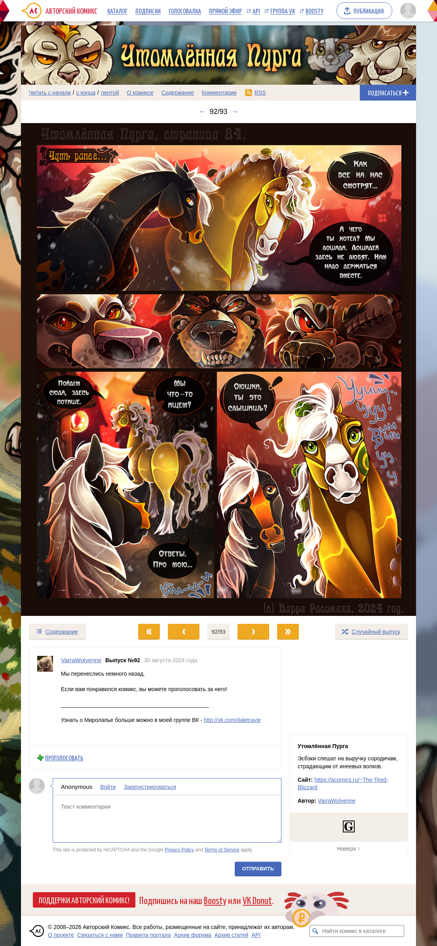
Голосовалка (185, 10)
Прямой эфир (225, 10)
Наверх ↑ (348, 848)
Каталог (117, 10)
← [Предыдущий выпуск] (201, 112)
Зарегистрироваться (150, 787)
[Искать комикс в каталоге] (315, 931)
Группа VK (282, 10)
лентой (110, 92)
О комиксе (140, 92)
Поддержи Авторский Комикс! (84, 900)
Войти (108, 787)
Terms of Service (221, 850)
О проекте (61, 935)
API (256, 10)
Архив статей (232, 935)
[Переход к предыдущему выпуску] (70, 369)
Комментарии (219, 92)
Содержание (178, 92)
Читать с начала (50, 92)
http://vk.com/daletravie (232, 720)
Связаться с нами (100, 935)
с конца (86, 92)
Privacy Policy (179, 850)
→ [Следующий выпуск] (235, 112)
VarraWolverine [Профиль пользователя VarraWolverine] (81, 660)
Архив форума (192, 935)
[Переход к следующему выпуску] (218, 369)
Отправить (258, 869)
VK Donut (257, 900)
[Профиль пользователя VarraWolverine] (45, 696)
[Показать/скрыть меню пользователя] (406, 10)
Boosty (314, 10)
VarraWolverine (336, 801)
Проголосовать (64, 758)
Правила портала (148, 935)
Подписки (148, 10)
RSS (260, 92)
